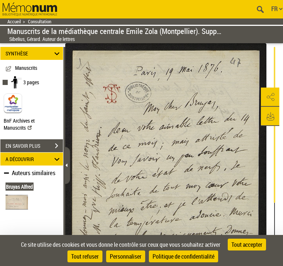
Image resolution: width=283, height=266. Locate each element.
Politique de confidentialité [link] (183, 256)
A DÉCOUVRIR (34, 159)
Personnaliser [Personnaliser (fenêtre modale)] (126, 256)
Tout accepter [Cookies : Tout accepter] (246, 245)
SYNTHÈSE (34, 53)
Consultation (39, 21)
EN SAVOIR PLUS (34, 146)
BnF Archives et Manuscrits (19, 124)
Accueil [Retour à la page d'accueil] (14, 21)
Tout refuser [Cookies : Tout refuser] (85, 256)
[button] (270, 97)
